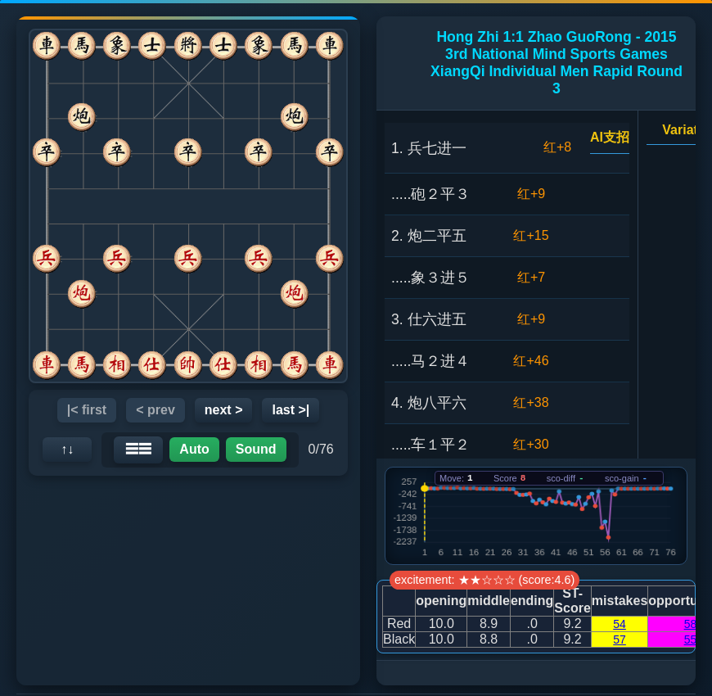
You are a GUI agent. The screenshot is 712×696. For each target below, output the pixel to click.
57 (619, 639)
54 (619, 623)
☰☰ (138, 449)
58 (690, 623)
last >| (290, 410)
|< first (87, 410)
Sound (256, 449)
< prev (155, 410)
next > (224, 410)
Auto (194, 449)
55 (690, 639)
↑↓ (67, 449)
